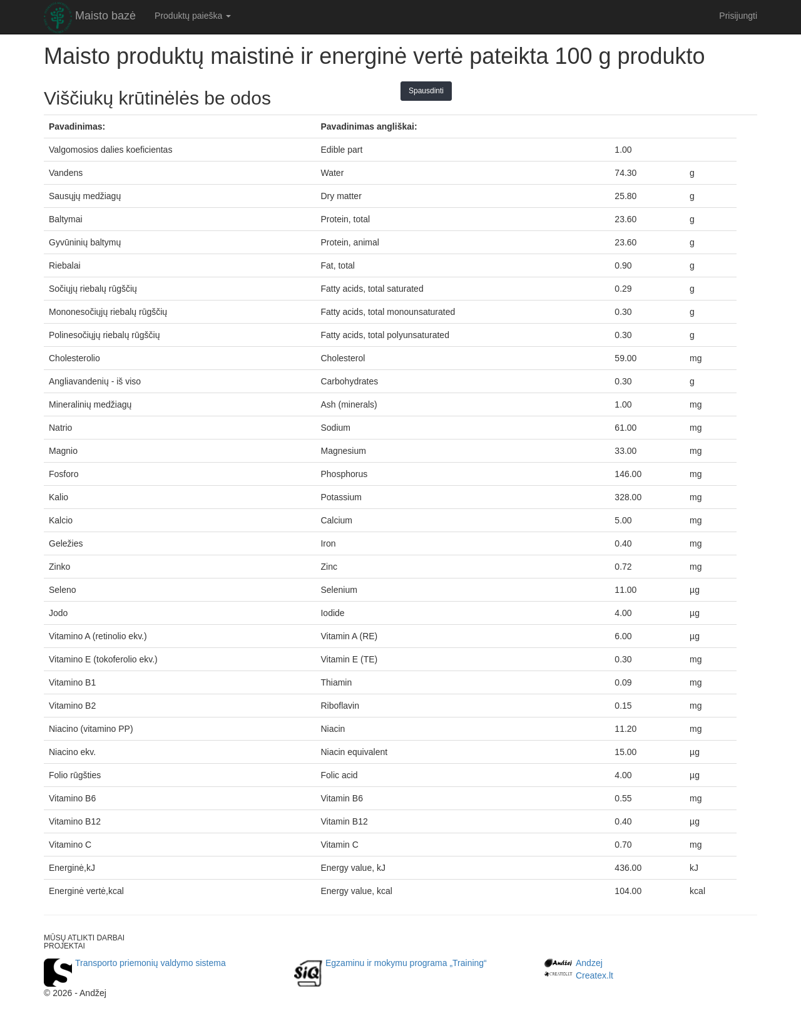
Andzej (589, 963)
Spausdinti (426, 90)
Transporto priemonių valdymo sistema (150, 963)
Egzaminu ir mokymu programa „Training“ (406, 963)
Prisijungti (738, 16)
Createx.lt (594, 975)
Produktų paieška (193, 16)
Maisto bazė (105, 15)
